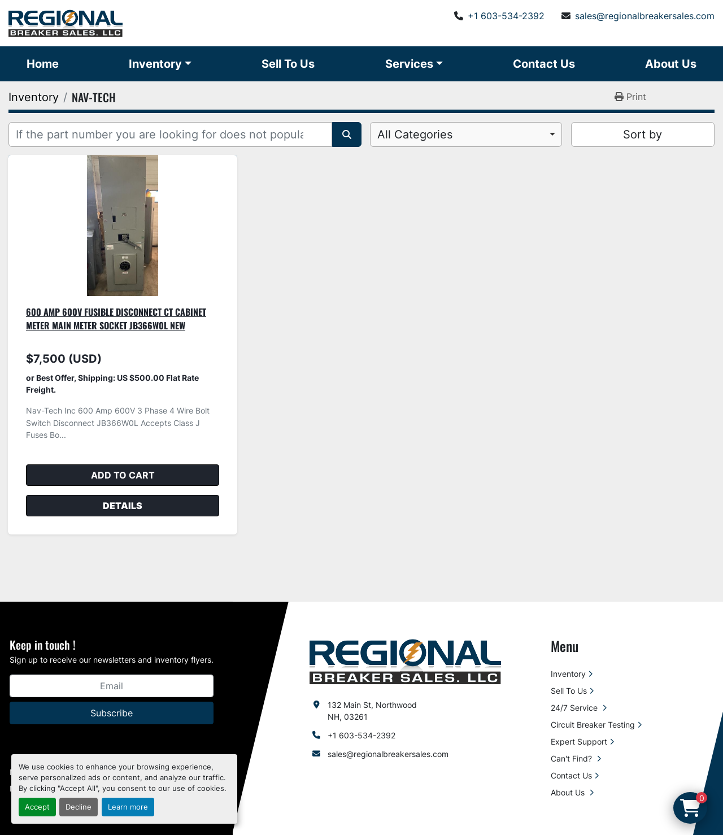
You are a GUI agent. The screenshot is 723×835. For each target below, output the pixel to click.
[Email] (112, 686)
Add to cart (123, 475)
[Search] (170, 134)
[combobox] (466, 134)
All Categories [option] (414, 134)
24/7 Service (575, 707)
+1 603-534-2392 (506, 15)
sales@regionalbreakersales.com (645, 15)
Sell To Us (288, 64)
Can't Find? (572, 758)
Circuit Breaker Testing (593, 724)
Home (43, 64)
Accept (37, 807)
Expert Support (579, 741)
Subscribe (111, 713)
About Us (670, 64)
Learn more (128, 807)
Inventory (155, 64)
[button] (160, 63)
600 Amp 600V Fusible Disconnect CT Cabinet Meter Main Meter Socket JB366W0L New (116, 318)
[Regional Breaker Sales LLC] (405, 661)
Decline (79, 807)
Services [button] (409, 64)
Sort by (642, 134)
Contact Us (544, 64)
